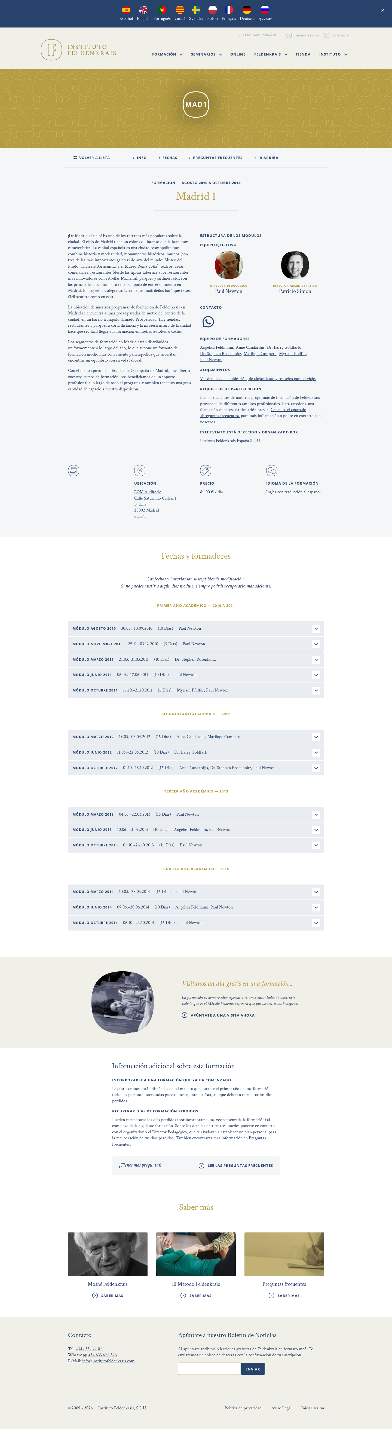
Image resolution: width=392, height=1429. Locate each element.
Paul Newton (211, 360)
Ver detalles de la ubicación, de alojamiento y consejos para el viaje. (258, 379)
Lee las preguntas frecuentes (240, 1165)
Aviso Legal (281, 1408)
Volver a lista (92, 157)
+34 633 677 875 (90, 1349)
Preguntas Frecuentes (216, 157)
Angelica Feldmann (216, 347)
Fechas (168, 157)
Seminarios (206, 54)
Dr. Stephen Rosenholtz (220, 354)
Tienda (303, 54)
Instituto (333, 54)
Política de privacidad (243, 1408)
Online (238, 54)
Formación (167, 54)
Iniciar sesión (307, 35)
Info (140, 157)
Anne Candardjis (250, 347)
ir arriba (266, 157)
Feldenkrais (270, 54)
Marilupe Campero (260, 354)
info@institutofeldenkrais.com (108, 1361)
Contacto (341, 35)
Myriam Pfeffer (292, 354)
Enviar (253, 1369)
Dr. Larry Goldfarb (283, 347)
